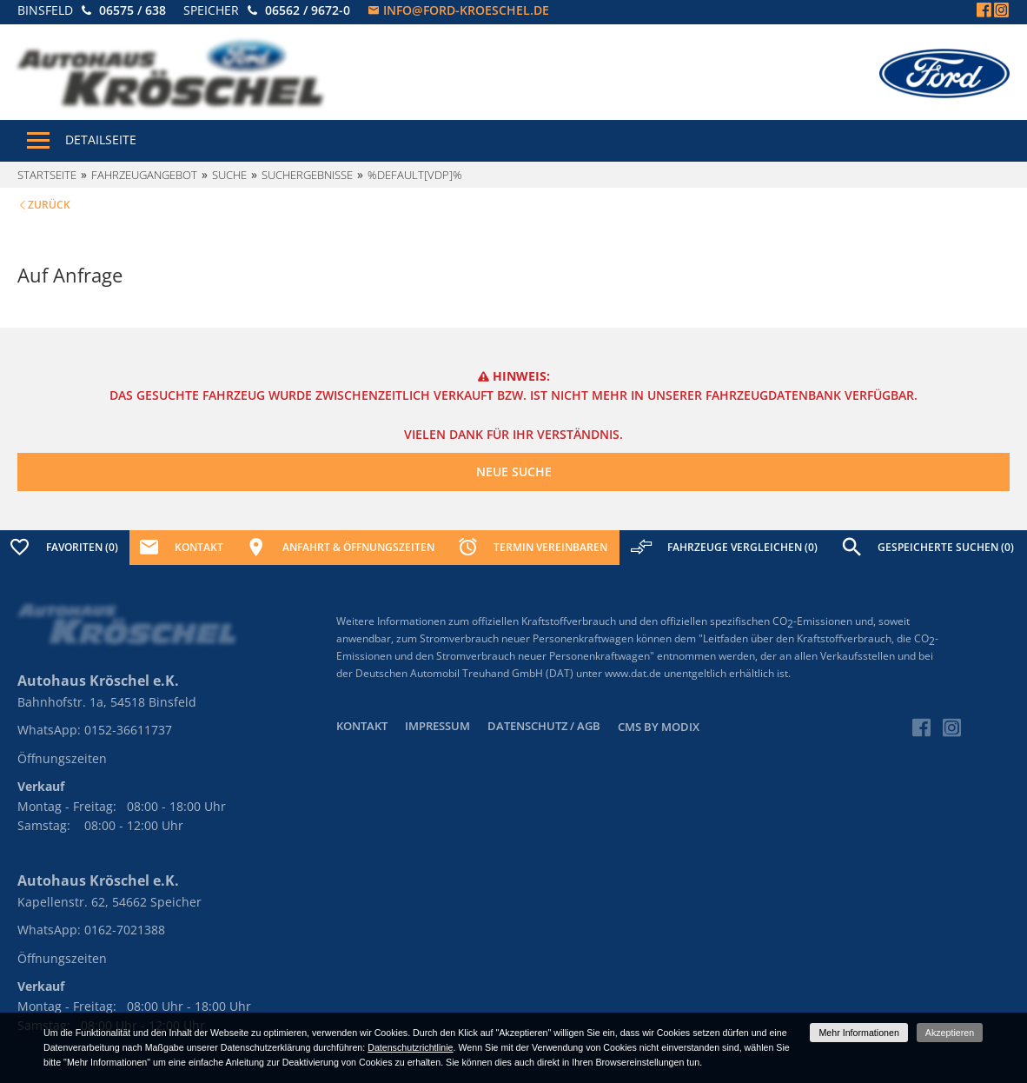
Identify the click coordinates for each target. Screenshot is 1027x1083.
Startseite (46, 175)
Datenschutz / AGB (543, 726)
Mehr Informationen (858, 1032)
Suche (229, 175)
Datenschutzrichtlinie (410, 1047)
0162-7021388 (124, 929)
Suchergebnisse (307, 175)
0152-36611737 (128, 729)
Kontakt (362, 726)
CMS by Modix (658, 726)
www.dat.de (633, 673)
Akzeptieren (949, 1032)
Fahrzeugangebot (144, 175)
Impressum (437, 726)
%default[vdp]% (415, 175)
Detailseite (100, 139)
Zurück (49, 204)
